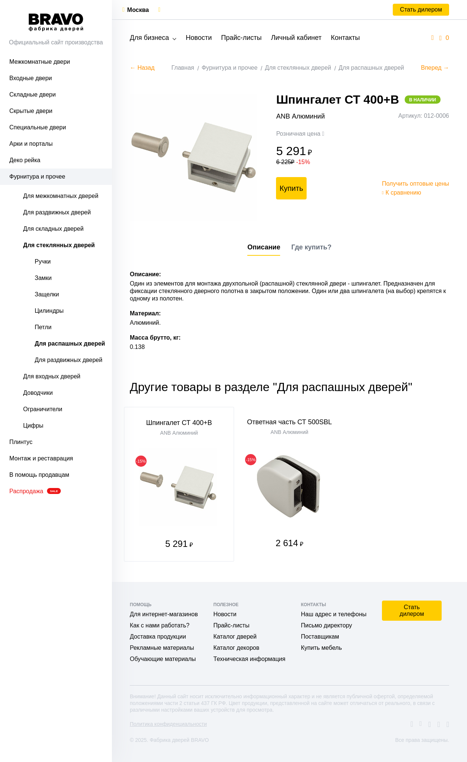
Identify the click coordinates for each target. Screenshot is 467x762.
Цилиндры (49, 311)
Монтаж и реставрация (41, 458)
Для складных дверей (53, 229)
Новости (199, 37)
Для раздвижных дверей (57, 212)
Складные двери (32, 94)
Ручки (43, 261)
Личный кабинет (296, 37)
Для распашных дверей (70, 343)
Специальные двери (37, 127)
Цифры (33, 425)
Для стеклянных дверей (59, 245)
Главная (183, 67)
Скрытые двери (31, 111)
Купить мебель (321, 648)
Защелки (47, 294)
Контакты (345, 37)
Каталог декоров (236, 648)
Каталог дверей (235, 636)
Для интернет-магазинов (164, 614)
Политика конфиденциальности (168, 724)
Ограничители (42, 409)
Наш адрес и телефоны (334, 614)
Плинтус (20, 442)
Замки (43, 278)
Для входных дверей (52, 376)
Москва (138, 10)
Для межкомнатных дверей (60, 196)
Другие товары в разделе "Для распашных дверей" (271, 387)
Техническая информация (249, 659)
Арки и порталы (31, 144)
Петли (43, 327)
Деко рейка (24, 160)
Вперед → (435, 67)
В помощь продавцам (39, 475)
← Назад (142, 67)
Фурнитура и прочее (37, 176)
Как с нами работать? (159, 625)
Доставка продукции (158, 636)
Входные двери (30, 78)
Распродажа (35, 491)
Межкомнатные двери (39, 62)
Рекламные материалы (162, 648)
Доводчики (38, 393)
